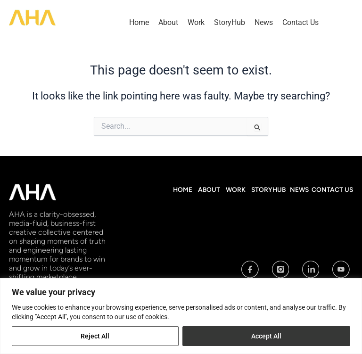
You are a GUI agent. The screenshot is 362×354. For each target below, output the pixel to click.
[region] (181, 316)
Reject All (95, 336)
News (264, 22)
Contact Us (300, 22)
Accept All (266, 336)
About (168, 22)
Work (196, 22)
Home (139, 22)
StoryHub (229, 22)
